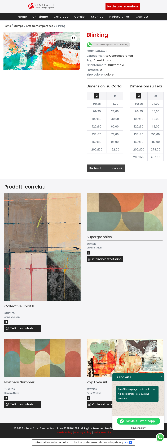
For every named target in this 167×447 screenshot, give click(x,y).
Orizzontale (116, 65)
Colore (108, 75)
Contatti (142, 17)
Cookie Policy (63, 432)
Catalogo (61, 17)
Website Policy (102, 432)
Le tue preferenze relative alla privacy (98, 442)
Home (22, 17)
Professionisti (119, 17)
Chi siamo (40, 17)
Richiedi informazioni (105, 168)
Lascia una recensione (122, 6)
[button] (74, 38)
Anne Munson (103, 60)
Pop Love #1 (97, 382)
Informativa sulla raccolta (51, 442)
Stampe (97, 17)
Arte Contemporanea (39, 26)
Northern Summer (19, 382)
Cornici (80, 17)
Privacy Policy (82, 432)
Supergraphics (99, 236)
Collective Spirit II (19, 306)
